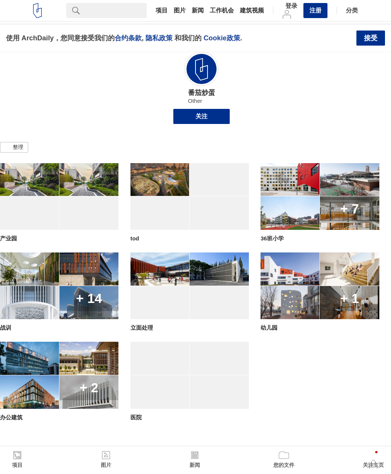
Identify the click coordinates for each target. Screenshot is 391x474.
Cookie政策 (221, 38)
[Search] (116, 10)
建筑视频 (252, 11)
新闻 (198, 11)
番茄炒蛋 (201, 92)
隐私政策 (159, 38)
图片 (180, 11)
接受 (370, 38)
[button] (14, 147)
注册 (315, 10)
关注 (202, 116)
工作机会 (222, 11)
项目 (162, 11)
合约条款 (128, 38)
